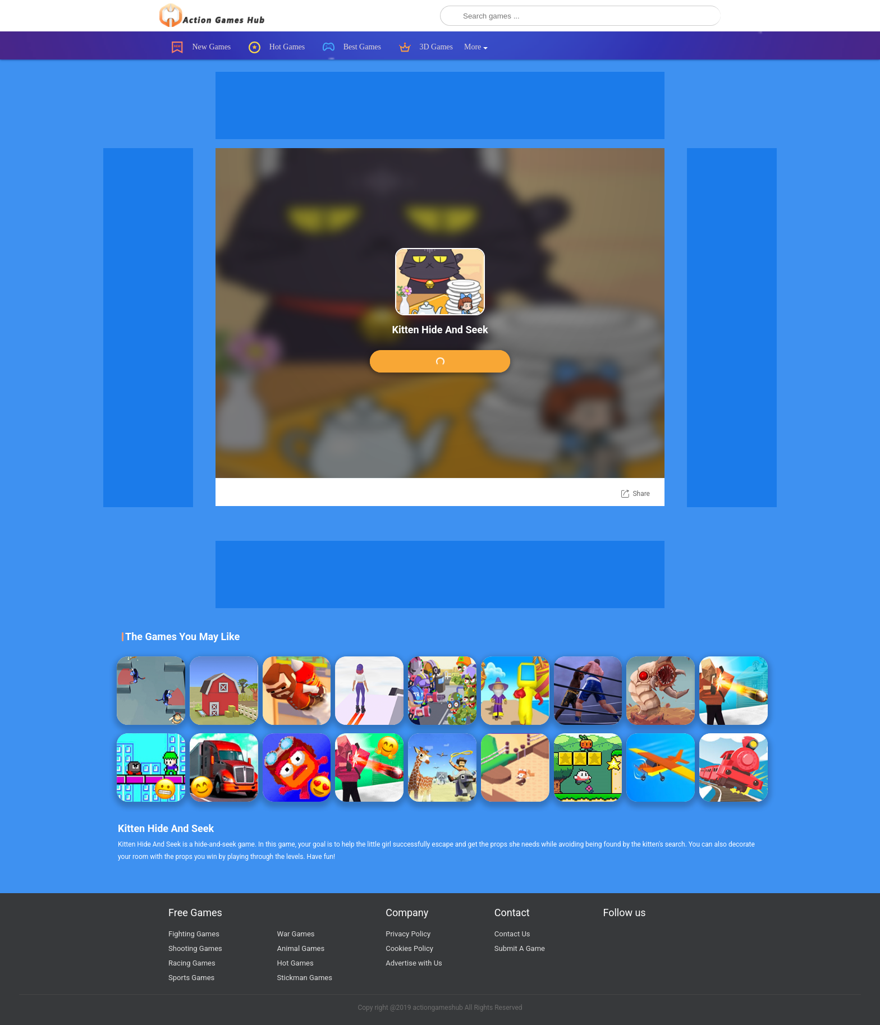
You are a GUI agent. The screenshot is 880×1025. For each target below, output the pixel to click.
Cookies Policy (409, 948)
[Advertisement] (440, 105)
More (476, 47)
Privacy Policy (408, 934)
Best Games (352, 47)
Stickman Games (304, 977)
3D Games (426, 47)
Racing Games (192, 963)
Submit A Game (519, 948)
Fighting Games (193, 934)
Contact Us (512, 934)
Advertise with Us (414, 963)
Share (641, 494)
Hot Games (277, 47)
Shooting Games (195, 948)
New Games (201, 47)
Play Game (440, 362)
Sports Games (191, 977)
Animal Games (301, 948)
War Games (296, 934)
